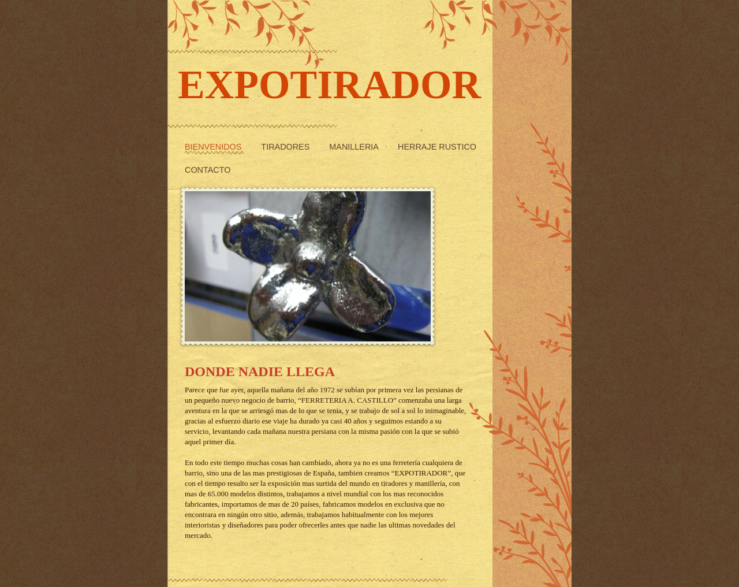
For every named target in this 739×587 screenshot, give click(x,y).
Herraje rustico (437, 146)
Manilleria (354, 146)
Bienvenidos (214, 146)
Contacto (207, 169)
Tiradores (286, 146)
